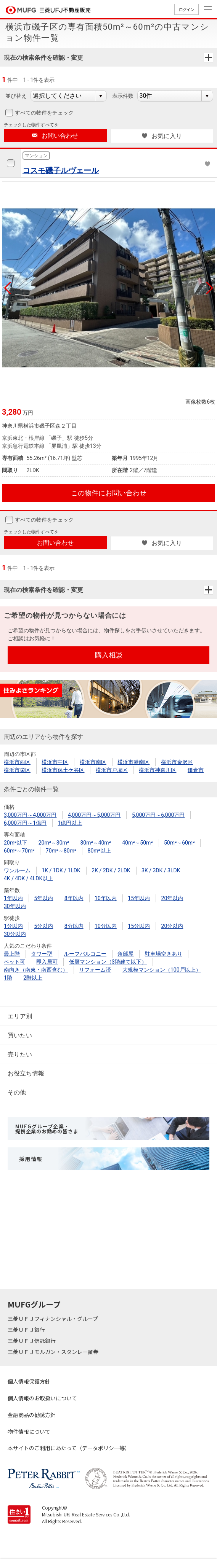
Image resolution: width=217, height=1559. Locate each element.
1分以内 (13, 926)
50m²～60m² (179, 843)
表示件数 (122, 96)
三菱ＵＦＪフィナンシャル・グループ (53, 1318)
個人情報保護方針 (29, 1381)
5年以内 (43, 898)
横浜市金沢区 (177, 762)
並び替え (16, 96)
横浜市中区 (55, 762)
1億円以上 (70, 823)
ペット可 (14, 962)
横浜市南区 (93, 762)
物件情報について (29, 1431)
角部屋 (125, 954)
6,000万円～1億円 (25, 823)
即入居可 (47, 962)
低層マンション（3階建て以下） (108, 962)
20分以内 (172, 926)
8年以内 (74, 898)
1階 (8, 978)
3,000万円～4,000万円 (30, 815)
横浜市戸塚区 (112, 770)
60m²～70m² (19, 851)
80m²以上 (99, 851)
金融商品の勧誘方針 (32, 1415)
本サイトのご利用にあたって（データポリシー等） (69, 1448)
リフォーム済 (95, 970)
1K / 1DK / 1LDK (61, 870)
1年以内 (13, 898)
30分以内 (15, 934)
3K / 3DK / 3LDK (160, 870)
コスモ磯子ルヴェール (61, 170)
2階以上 (32, 978)
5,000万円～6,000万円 (158, 815)
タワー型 (41, 954)
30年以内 (15, 906)
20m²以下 (15, 843)
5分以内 (43, 926)
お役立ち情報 (26, 1073)
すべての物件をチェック (43, 112)
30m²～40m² (95, 843)
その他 (17, 1092)
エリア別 (20, 1016)
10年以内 (106, 898)
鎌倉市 (196, 770)
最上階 (12, 954)
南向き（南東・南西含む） (36, 970)
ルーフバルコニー (85, 954)
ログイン (186, 9)
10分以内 (106, 926)
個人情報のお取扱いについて (42, 1398)
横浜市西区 (17, 762)
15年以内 (139, 898)
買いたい (20, 1035)
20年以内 (172, 898)
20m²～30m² (54, 843)
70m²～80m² (61, 851)
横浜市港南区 (133, 762)
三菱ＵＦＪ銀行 (27, 1329)
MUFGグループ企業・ (46, 1129)
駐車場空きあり (163, 954)
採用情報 (31, 1159)
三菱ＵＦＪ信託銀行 (32, 1340)
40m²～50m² (137, 843)
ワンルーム (17, 870)
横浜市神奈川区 (157, 770)
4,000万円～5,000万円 (94, 815)
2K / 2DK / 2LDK (111, 870)
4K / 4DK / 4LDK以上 (28, 878)
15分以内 (139, 926)
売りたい (20, 1054)
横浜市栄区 (17, 770)
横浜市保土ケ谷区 (63, 770)
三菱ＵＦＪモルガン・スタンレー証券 (54, 1351)
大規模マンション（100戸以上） (161, 970)
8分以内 (74, 926)
